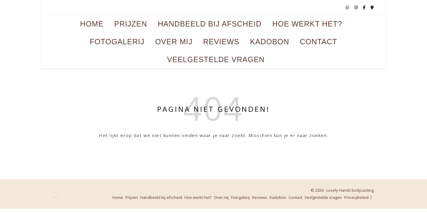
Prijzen (130, 24)
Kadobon (269, 41)
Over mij (173, 41)
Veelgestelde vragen (216, 59)
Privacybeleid (356, 197)
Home (91, 24)
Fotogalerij (117, 41)
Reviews (221, 41)
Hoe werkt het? (307, 24)
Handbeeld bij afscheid (210, 24)
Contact (318, 41)
